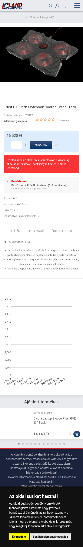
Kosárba (41, 145)
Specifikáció (36, 230)
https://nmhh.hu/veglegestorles (41, 486)
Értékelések (62, 230)
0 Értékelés (62, 120)
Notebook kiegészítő (42, 17)
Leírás (15, 230)
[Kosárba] (76, 434)
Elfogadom (19, 536)
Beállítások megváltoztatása (50, 536)
